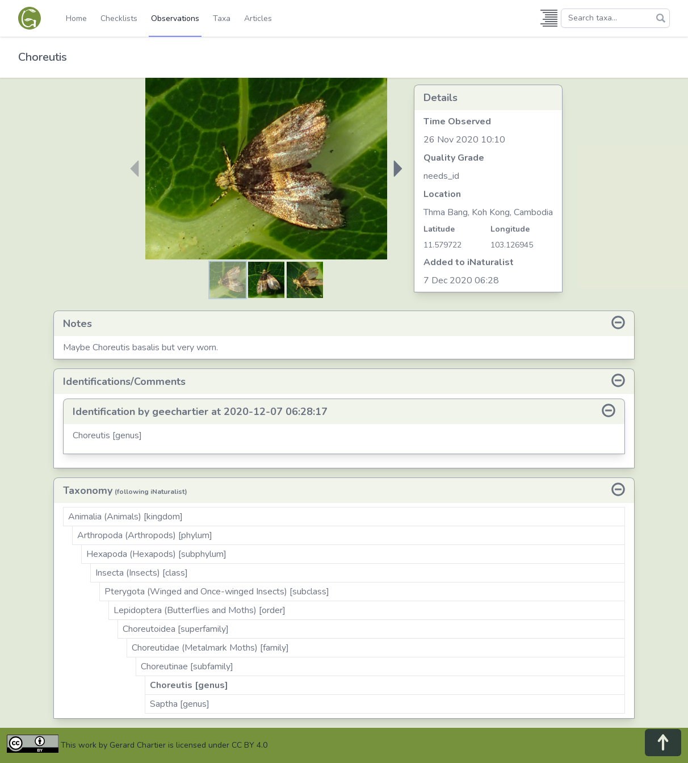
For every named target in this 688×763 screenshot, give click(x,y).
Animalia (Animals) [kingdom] (125, 516)
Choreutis (42, 57)
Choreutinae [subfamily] (187, 666)
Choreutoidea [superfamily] (176, 629)
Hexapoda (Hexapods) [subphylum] (156, 554)
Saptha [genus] (179, 704)
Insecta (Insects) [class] (141, 573)
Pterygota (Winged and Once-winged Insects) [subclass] (216, 591)
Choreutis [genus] (189, 685)
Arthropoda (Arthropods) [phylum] (144, 535)
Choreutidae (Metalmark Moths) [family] (210, 648)
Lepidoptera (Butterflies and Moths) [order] (200, 610)
